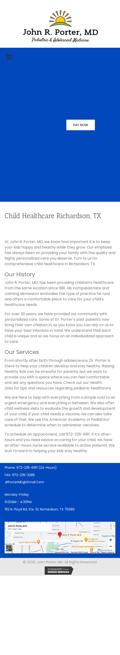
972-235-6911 (78, 434)
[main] (9, 57)
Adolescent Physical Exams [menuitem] (33, 123)
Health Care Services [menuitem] (27, 135)
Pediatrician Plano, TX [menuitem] (27, 157)
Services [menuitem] (15, 90)
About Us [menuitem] (15, 78)
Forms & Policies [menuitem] (22, 180)
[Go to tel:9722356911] (60, 467)
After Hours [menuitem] (18, 191)
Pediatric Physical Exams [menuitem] (30, 112)
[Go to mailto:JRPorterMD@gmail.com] (60, 482)
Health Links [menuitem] (18, 169)
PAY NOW (80, 125)
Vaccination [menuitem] (18, 146)
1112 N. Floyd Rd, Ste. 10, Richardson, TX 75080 (40, 509)
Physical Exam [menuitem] (20, 101)
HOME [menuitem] (12, 67)
